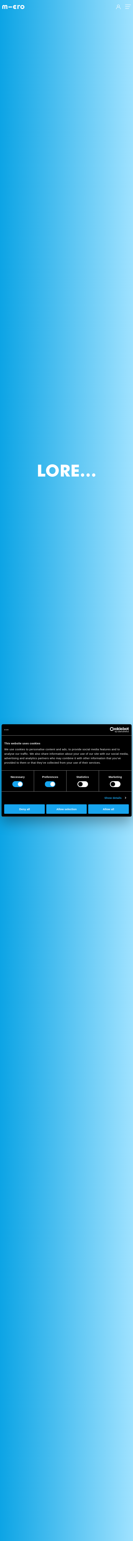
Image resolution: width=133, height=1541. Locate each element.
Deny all (24, 809)
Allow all (108, 809)
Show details (113, 797)
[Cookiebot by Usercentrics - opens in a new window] (112, 730)
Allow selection (66, 809)
